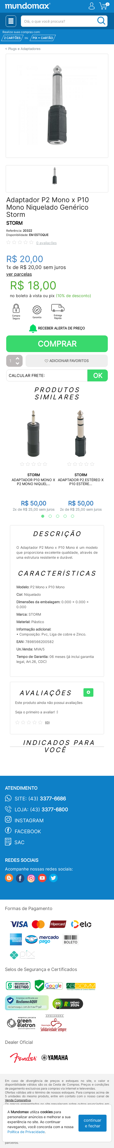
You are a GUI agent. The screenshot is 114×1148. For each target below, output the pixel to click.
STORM (14, 223)
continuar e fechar (92, 1123)
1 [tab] (40, 516)
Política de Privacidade (26, 1132)
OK (97, 375)
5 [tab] (70, 516)
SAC (19, 842)
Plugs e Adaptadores (24, 49)
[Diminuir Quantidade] (17, 364)
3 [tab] (55, 516)
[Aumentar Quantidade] (17, 359)
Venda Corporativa (18, 1100)
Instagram (29, 821)
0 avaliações (46, 243)
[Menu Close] (11, 21)
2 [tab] (47, 516)
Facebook (28, 831)
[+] (88, 692)
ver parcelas (19, 274)
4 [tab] (62, 516)
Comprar (57, 343)
